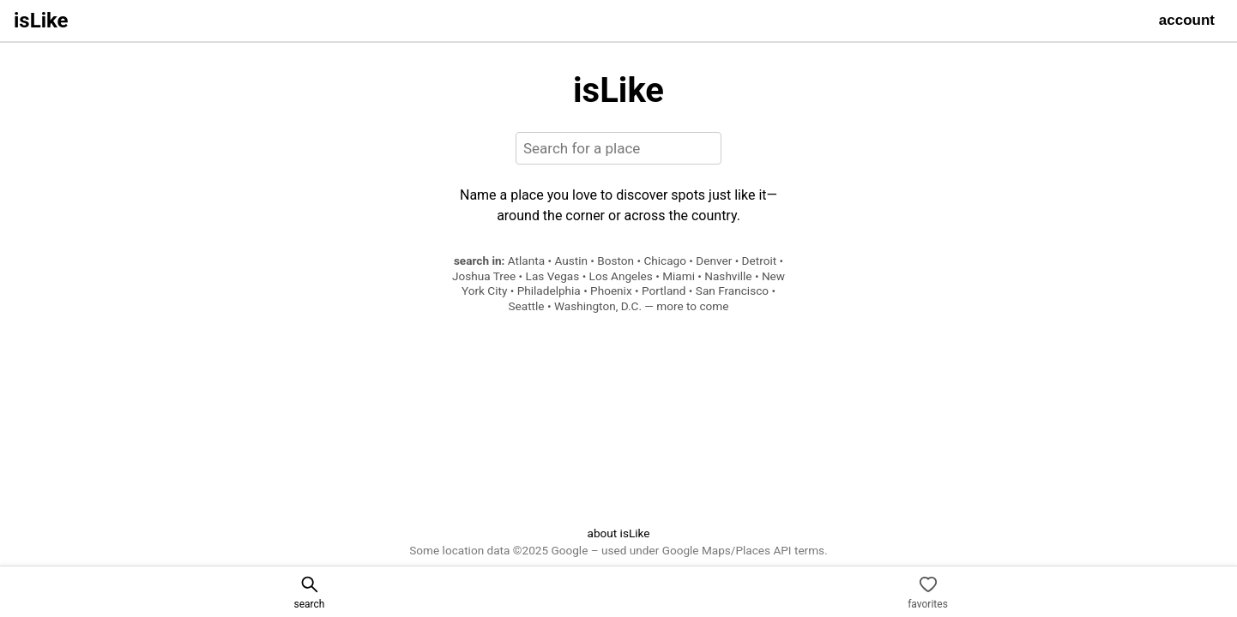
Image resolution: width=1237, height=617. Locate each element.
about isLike (618, 533)
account (1187, 20)
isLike (41, 21)
